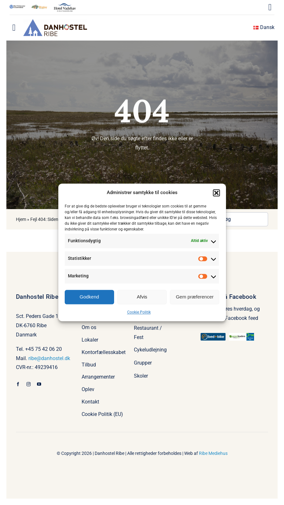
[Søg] (238, 219)
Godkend (89, 296)
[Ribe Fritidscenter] (17, 7)
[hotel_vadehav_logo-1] (65, 6)
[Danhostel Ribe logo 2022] (55, 22)
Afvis (142, 296)
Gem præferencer (195, 296)
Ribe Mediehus (213, 453)
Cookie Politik (139, 312)
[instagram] (28, 384)
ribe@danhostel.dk (49, 358)
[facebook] (18, 384)
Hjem (21, 219)
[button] (216, 193)
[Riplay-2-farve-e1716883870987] (39, 7)
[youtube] (39, 384)
